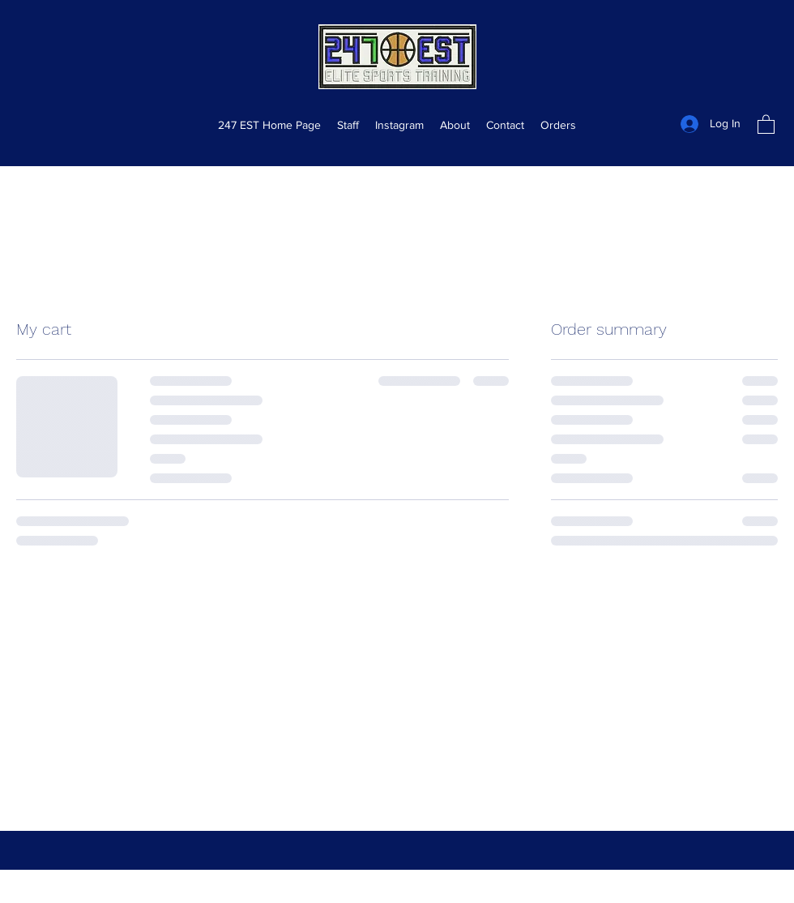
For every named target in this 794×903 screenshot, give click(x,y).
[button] (766, 123)
